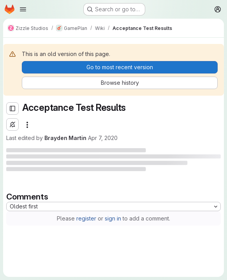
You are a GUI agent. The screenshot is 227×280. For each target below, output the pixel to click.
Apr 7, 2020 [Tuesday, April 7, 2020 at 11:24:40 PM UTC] (103, 138)
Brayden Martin (65, 138)
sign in (113, 218)
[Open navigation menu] (23, 9)
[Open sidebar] (12, 108)
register (86, 218)
